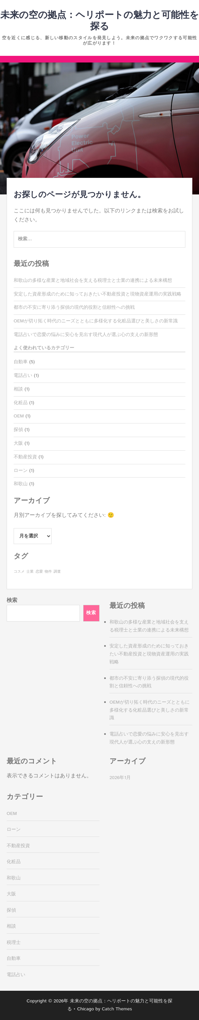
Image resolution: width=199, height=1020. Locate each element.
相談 (18, 389)
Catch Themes (117, 1009)
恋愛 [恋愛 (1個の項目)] (39, 571)
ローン (21, 470)
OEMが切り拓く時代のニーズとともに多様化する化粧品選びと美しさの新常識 (96, 321)
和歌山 (21, 484)
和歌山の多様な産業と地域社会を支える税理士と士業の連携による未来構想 (93, 280)
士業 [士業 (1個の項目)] (30, 571)
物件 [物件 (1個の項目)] (48, 571)
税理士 (14, 942)
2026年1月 (120, 777)
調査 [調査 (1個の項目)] (57, 571)
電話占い (23, 375)
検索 (12, 600)
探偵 (18, 429)
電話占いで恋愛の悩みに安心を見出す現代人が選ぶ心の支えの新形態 (86, 334)
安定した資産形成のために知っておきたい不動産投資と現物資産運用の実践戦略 (97, 294)
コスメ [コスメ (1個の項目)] (19, 571)
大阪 (18, 443)
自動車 (21, 362)
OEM (19, 416)
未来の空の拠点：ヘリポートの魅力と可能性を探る (99, 21)
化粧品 (21, 402)
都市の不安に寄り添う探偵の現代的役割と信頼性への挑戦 (74, 307)
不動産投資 (25, 457)
